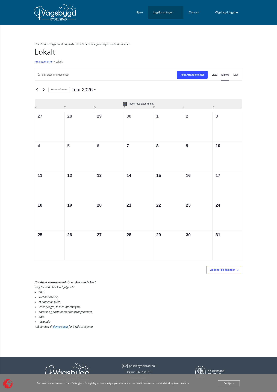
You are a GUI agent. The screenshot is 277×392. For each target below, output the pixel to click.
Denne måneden (59, 89)
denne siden (60, 327)
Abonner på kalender (222, 269)
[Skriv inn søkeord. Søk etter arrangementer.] (106, 74)
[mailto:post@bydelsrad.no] (138, 366)
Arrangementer (44, 61)
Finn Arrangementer (192, 74)
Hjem (139, 12)
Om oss (194, 12)
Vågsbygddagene (226, 12)
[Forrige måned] (37, 90)
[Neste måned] (44, 90)
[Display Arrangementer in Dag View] (235, 74)
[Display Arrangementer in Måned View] (225, 74)
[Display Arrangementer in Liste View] (214, 74)
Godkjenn (229, 383)
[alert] (138, 104)
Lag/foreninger (163, 12)
